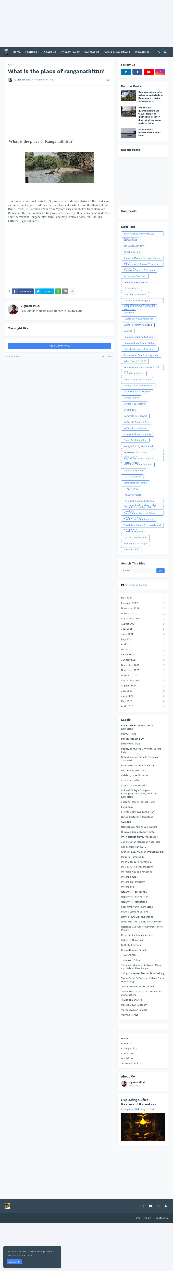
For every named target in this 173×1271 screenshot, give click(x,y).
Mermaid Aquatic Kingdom (137, 391)
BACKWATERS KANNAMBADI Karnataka (138, 234)
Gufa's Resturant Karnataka (137, 325)
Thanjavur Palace (132, 495)
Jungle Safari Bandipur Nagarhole (141, 355)
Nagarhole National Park (136, 422)
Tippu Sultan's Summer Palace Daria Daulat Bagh (139, 514)
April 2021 (143, 644)
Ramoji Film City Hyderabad (138, 446)
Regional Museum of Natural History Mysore (138, 459)
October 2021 (143, 613)
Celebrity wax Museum (135, 282)
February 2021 (143, 655)
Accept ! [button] (14, 1261)
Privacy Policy (129, 1048)
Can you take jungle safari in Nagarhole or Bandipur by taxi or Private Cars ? (150, 97)
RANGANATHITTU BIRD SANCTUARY (135, 453)
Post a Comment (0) (59, 345)
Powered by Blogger (134, 585)
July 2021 (143, 629)
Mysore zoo (129, 410)
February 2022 (143, 603)
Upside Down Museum (135, 537)
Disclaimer (127, 1058)
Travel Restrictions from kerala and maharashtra (142, 526)
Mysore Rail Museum (134, 404)
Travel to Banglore (133, 531)
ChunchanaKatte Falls (134, 294)
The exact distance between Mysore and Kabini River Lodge (139, 501)
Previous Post (13, 356)
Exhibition (128, 312)
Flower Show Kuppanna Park (138, 318)
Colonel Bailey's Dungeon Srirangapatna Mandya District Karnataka (139, 301)
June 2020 (143, 696)
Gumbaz (127, 331)
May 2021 (143, 639)
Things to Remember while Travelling (137, 507)
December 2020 (143, 665)
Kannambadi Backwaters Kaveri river (149, 132)
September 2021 (143, 618)
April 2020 (143, 706)
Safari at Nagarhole (133, 470)
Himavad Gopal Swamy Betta (138, 343)
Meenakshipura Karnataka (137, 379)
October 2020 (143, 675)
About (147, 1218)
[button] (158, 52)
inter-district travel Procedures (139, 349)
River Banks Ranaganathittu (137, 464)
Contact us (127, 1053)
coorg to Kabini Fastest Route (139, 306)
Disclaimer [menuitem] (142, 51)
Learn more (33, 1254)
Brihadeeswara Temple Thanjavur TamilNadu (141, 265)
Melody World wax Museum (138, 385)
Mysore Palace (131, 397)
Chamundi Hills (131, 288)
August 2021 (143, 624)
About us (126, 1043)
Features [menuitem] (31, 51)
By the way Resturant (134, 276)
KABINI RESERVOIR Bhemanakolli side (141, 368)
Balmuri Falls (130, 240)
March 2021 (143, 650)
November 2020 (143, 670)
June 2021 (143, 634)
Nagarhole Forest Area (135, 416)
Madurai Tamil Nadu (133, 373)
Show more (134, 1085)
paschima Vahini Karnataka (137, 434)
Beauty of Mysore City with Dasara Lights (141, 258)
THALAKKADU (131, 489)
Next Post (107, 356)
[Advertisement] (86, 23)
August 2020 (143, 686)
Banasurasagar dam (133, 246)
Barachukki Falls (131, 252)
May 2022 (143, 598)
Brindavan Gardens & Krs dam (139, 270)
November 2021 (143, 608)
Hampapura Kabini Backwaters (139, 337)
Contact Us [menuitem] (91, 51)
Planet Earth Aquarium (135, 440)
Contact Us (161, 1218)
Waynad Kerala (131, 549)
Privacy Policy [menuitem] (70, 51)
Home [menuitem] (17, 51)
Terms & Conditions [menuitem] (117, 51)
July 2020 (143, 691)
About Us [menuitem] (50, 51)
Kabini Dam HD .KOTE (134, 361)
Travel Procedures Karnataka (138, 519)
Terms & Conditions (132, 1063)
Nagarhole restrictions (135, 428)
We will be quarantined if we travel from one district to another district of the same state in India (149, 115)
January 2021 (143, 660)
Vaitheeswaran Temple (135, 543)
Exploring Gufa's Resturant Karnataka (139, 1102)
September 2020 (143, 680)
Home (11, 64)
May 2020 (143, 701)
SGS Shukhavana (132, 476)
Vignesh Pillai (30, 306)
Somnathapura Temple (135, 482)
